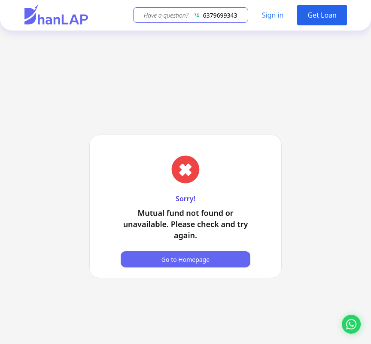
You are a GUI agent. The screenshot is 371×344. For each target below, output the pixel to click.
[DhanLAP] (56, 15)
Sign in (273, 15)
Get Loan (322, 15)
